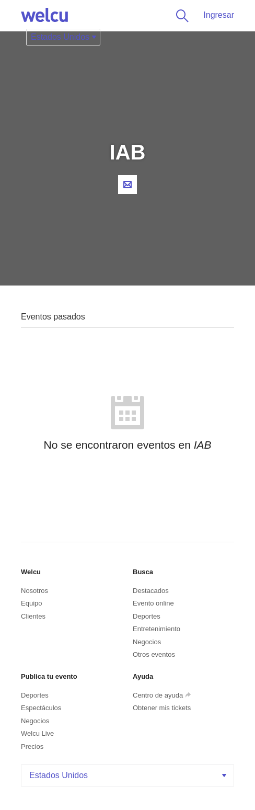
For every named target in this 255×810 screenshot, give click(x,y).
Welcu (44, 15)
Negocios (147, 642)
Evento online (153, 603)
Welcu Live (37, 733)
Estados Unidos (128, 775)
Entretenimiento (156, 629)
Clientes (33, 616)
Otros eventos (154, 654)
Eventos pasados (53, 316)
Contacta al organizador (127, 184)
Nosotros (34, 591)
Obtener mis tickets (162, 708)
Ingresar (218, 14)
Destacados (151, 591)
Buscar (180, 15)
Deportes (146, 616)
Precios (32, 746)
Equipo (31, 603)
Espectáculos (41, 708)
